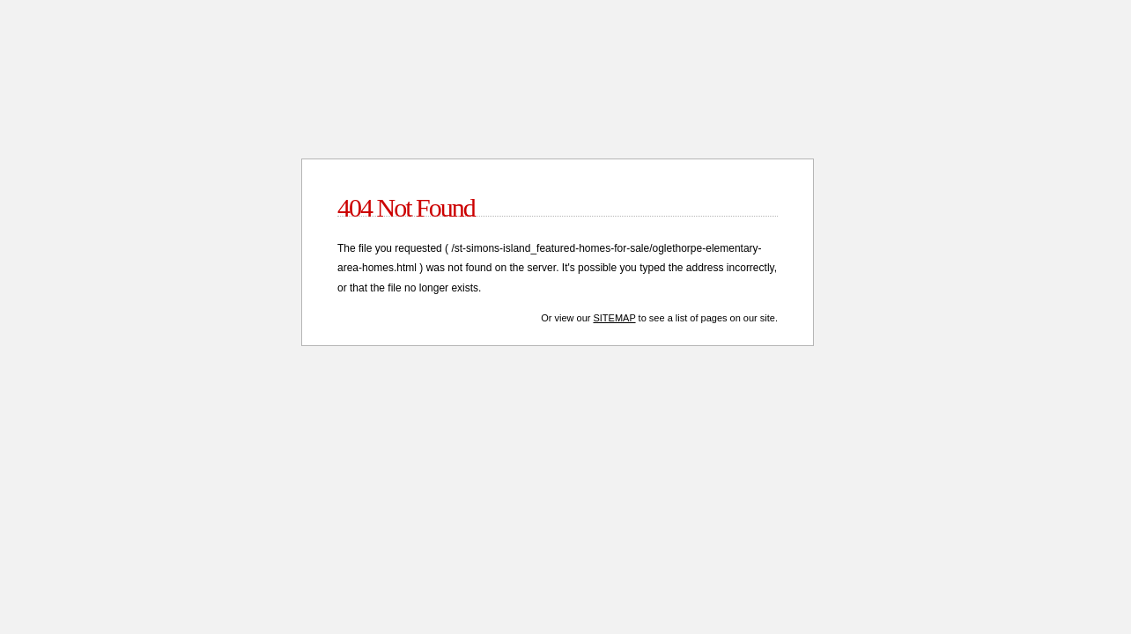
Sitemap (614, 318)
